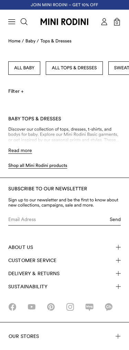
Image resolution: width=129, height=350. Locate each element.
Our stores (64, 336)
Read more (20, 150)
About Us (64, 247)
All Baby (24, 68)
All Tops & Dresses (74, 68)
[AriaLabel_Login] (104, 21)
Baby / (32, 41)
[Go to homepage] (64, 22)
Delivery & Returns (64, 273)
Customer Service (64, 260)
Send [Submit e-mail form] (115, 219)
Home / (16, 41)
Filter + (15, 91)
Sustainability (64, 286)
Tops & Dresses (56, 41)
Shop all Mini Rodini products (37, 165)
